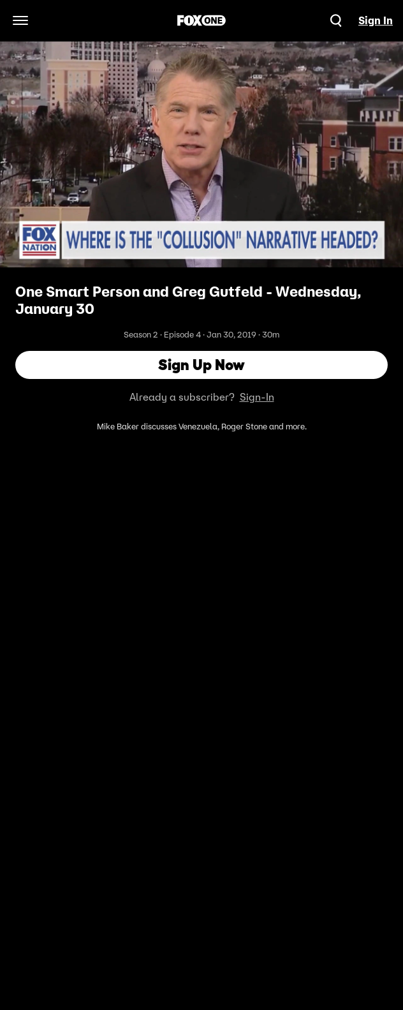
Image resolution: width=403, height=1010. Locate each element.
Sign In (375, 20)
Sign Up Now (201, 364)
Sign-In (257, 396)
